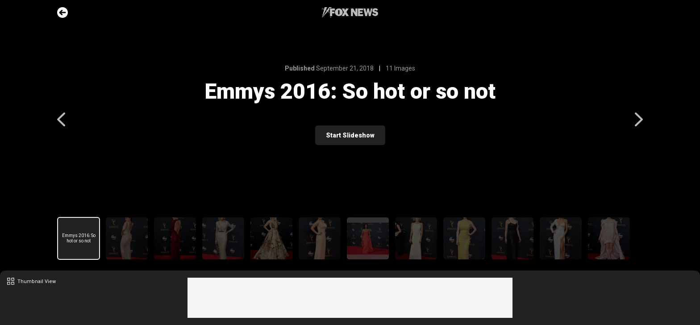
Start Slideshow (350, 135)
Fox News (350, 12)
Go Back (62, 12)
